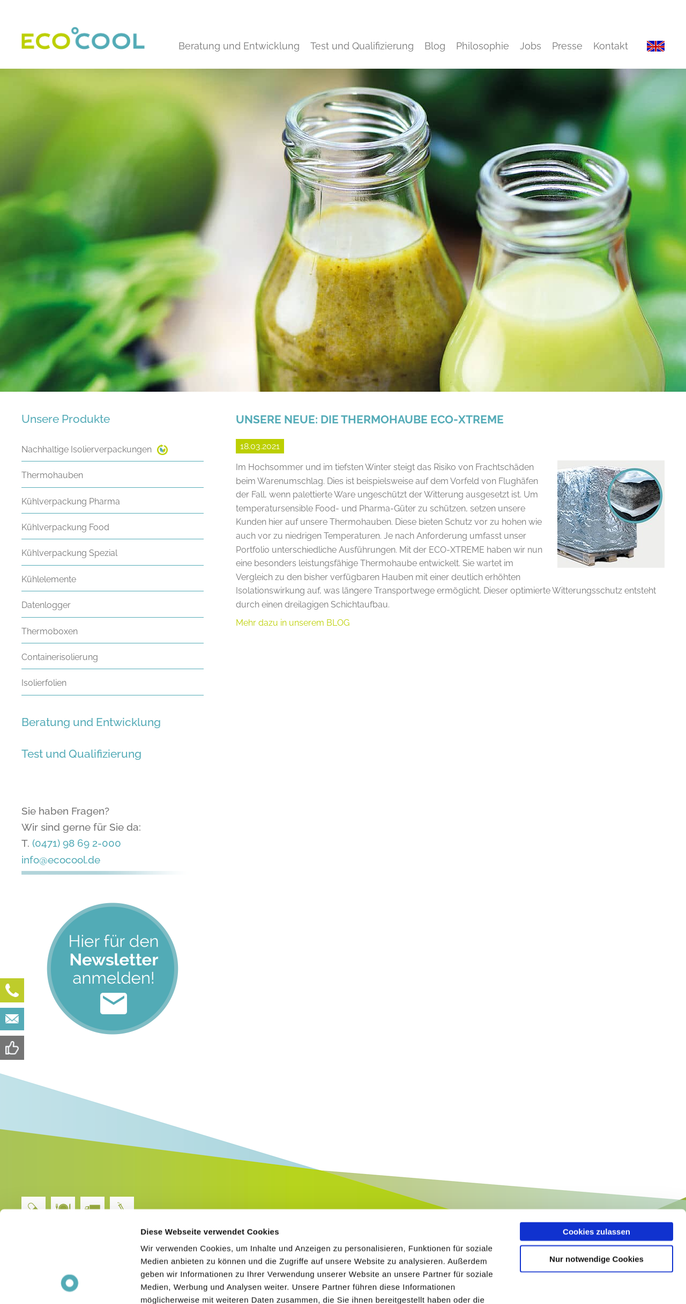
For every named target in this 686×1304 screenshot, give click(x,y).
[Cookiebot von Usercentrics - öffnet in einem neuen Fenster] (69, 1283)
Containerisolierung (59, 657)
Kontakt (610, 46)
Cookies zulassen (596, 1145)
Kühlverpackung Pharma (70, 501)
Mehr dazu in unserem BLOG (292, 623)
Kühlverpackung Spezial (69, 553)
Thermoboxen (49, 631)
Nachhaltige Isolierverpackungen (86, 449)
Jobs (530, 46)
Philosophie (482, 46)
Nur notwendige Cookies (596, 1172)
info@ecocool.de (60, 860)
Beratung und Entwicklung (239, 46)
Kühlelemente (48, 579)
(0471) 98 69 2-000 (76, 843)
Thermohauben (52, 475)
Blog (434, 46)
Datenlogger (46, 605)
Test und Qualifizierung (362, 46)
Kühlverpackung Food (65, 527)
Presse (567, 46)
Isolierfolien (43, 683)
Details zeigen (570, 1282)
